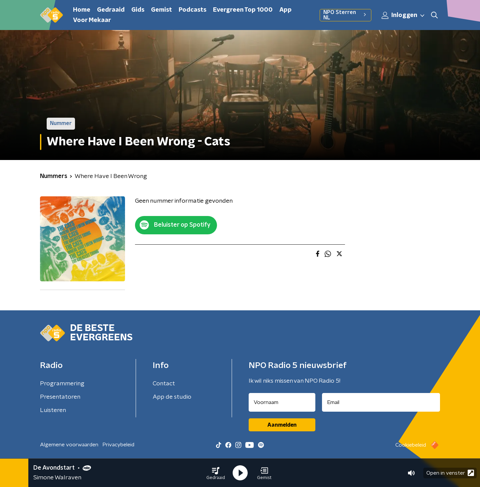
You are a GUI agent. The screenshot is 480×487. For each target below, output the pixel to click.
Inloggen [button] (403, 15)
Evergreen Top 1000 (243, 10)
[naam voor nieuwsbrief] (282, 402)
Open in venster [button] (450, 473)
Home (81, 10)
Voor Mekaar (92, 20)
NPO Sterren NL (345, 15)
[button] (215, 473)
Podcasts (192, 10)
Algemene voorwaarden (69, 444)
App (285, 10)
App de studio (172, 397)
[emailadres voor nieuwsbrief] (381, 402)
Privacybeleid (118, 444)
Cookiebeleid (410, 445)
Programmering (62, 384)
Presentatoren (60, 397)
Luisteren (53, 410)
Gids (137, 10)
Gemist (161, 10)
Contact (164, 384)
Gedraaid (111, 10)
